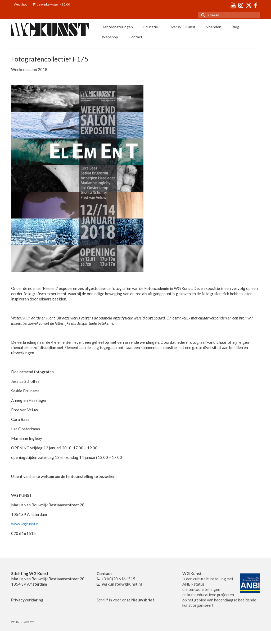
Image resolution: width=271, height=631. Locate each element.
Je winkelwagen (51, 4)
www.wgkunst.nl (25, 523)
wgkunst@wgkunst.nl (122, 584)
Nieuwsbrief (142, 599)
